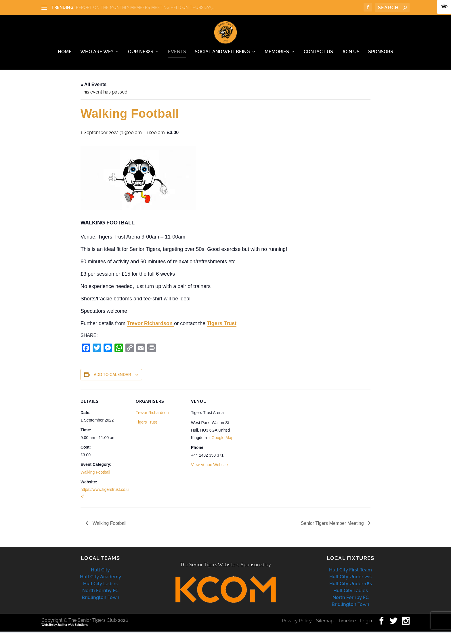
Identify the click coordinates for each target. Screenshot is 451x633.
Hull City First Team (350, 571)
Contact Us (318, 53)
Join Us (351, 53)
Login (366, 622)
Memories (277, 53)
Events (177, 53)
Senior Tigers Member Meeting (333, 524)
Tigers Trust (221, 325)
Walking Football (95, 473)
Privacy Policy (297, 622)
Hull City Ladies (100, 585)
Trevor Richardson (150, 325)
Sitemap (325, 622)
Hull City (100, 571)
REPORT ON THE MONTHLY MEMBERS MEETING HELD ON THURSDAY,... (145, 7)
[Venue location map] (276, 431)
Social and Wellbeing (222, 53)
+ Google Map (220, 439)
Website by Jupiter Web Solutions (64, 626)
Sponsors (380, 53)
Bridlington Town (100, 599)
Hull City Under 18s (350, 585)
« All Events (93, 85)
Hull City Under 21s (350, 578)
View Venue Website (209, 466)
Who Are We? (96, 53)
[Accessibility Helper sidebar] (444, 7)
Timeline (347, 622)
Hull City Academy (100, 578)
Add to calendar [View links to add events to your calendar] (112, 376)
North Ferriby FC (100, 592)
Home (65, 53)
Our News (140, 53)
